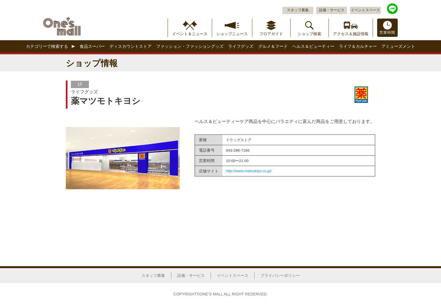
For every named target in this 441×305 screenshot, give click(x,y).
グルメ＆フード (273, 46)
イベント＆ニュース (190, 34)
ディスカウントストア (130, 46)
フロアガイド (271, 34)
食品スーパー (92, 46)
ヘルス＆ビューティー (313, 46)
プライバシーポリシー (280, 275)
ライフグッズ (240, 46)
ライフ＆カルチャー (358, 46)
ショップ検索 (309, 34)
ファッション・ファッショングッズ (190, 46)
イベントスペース (365, 10)
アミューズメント (398, 46)
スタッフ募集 (298, 10)
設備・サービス (332, 10)
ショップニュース (232, 34)
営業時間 (387, 33)
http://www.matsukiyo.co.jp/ (248, 171)
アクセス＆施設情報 (350, 34)
